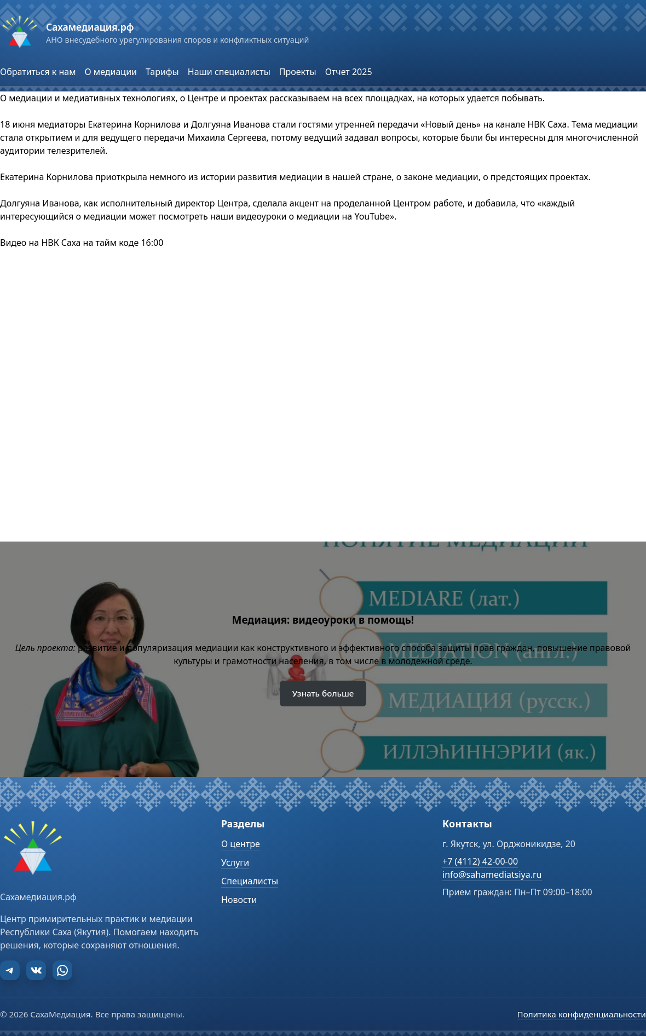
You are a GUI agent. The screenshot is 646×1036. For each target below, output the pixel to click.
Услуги (235, 862)
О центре (240, 844)
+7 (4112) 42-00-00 (480, 861)
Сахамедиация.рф (90, 26)
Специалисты (249, 881)
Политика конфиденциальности (581, 1014)
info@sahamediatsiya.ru (492, 874)
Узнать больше (323, 693)
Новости (239, 900)
